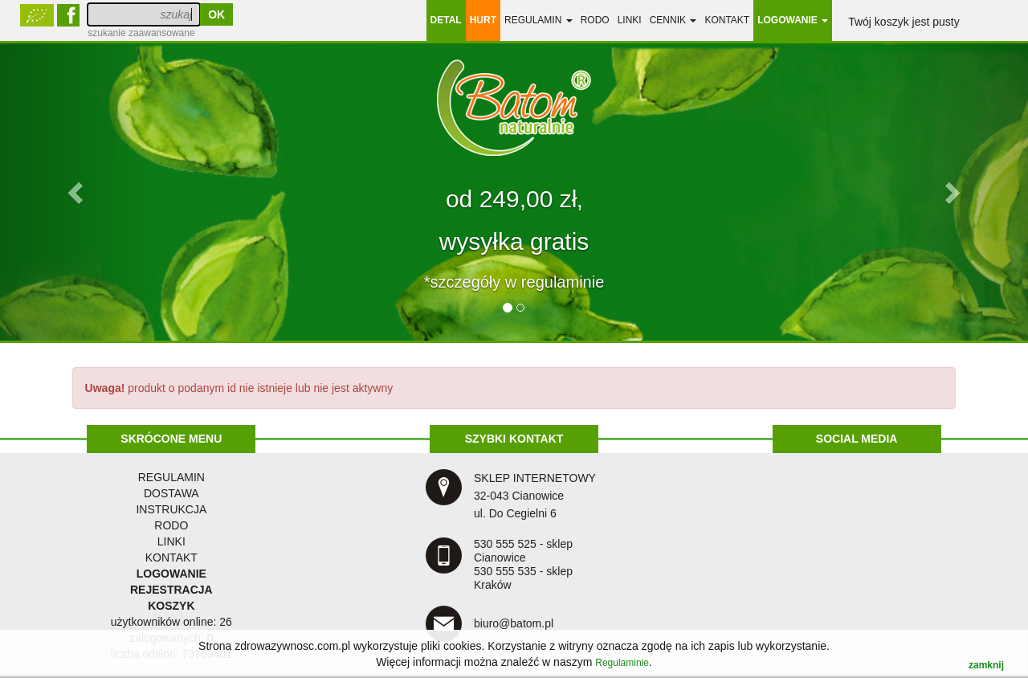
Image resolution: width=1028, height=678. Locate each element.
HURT (483, 20)
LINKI (171, 541)
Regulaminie (622, 662)
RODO (595, 20)
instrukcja (171, 509)
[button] (77, 192)
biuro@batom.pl (513, 623)
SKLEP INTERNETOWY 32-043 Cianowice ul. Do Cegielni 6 (535, 496)
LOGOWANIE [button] (792, 20)
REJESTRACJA (171, 589)
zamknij (986, 665)
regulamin (171, 477)
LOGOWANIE (171, 573)
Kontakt (726, 20)
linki (630, 20)
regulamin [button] (538, 20)
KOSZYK (171, 605)
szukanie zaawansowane (141, 33)
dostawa (171, 493)
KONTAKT (171, 557)
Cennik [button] (673, 20)
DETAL (446, 20)
